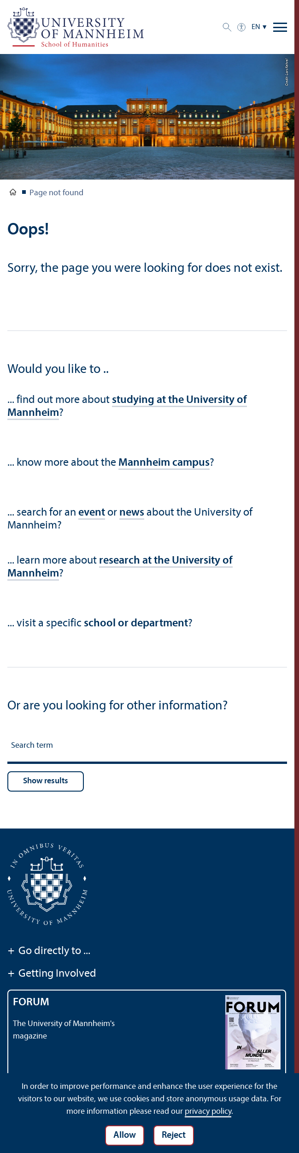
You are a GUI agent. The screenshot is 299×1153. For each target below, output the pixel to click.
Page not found (56, 193)
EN (256, 27)
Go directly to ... (48, 952)
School (12, 194)
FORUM (31, 1002)
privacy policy (208, 1111)
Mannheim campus (164, 462)
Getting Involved (51, 974)
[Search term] (147, 747)
